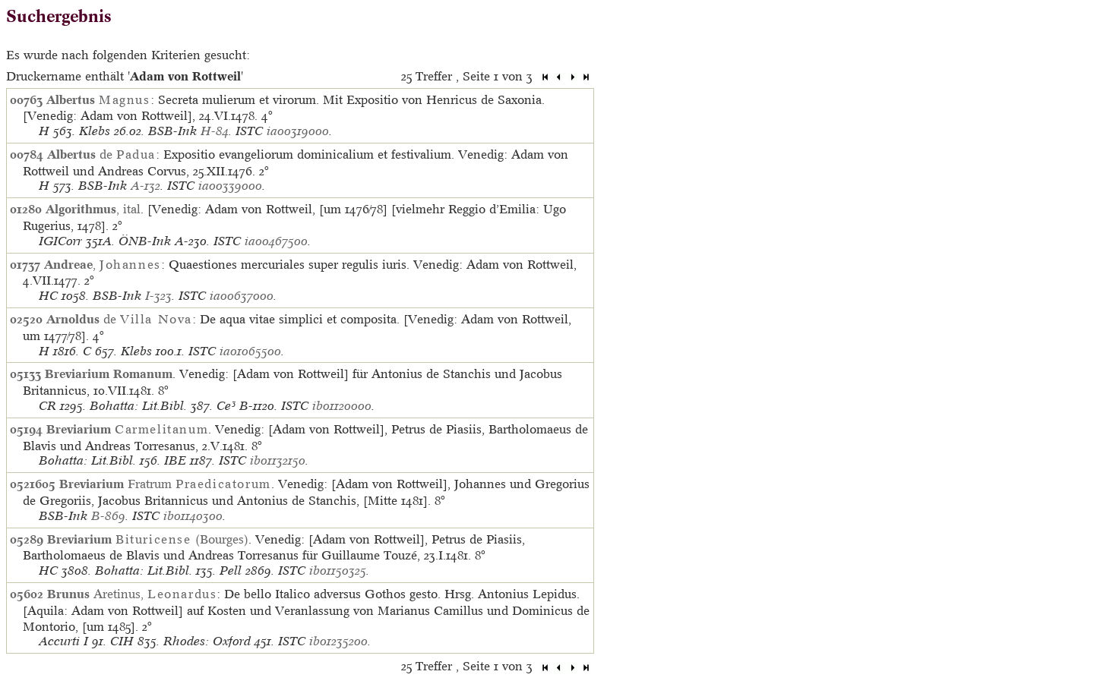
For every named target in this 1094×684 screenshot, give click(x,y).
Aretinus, (132, 593)
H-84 (215, 131)
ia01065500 (250, 351)
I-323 (158, 296)
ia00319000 (298, 131)
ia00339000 (230, 186)
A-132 (145, 186)
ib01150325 (337, 570)
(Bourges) (147, 539)
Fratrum (165, 483)
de (101, 154)
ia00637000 (242, 296)
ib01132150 (277, 460)
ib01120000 (342, 406)
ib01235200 (338, 641)
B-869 (108, 516)
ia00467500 (276, 241)
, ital (93, 208)
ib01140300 (193, 516)
